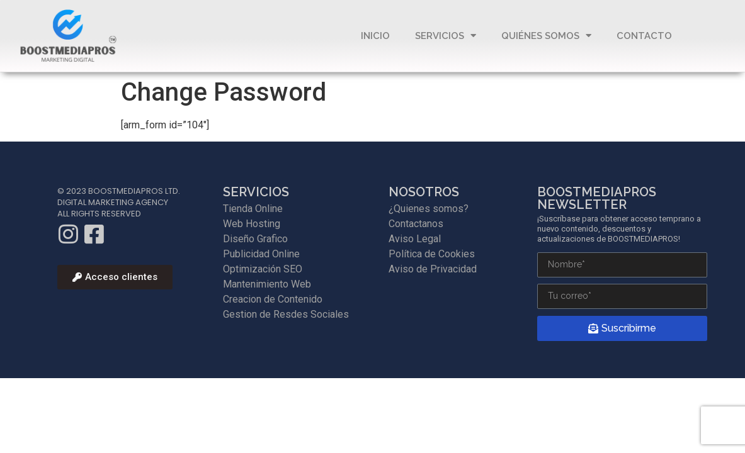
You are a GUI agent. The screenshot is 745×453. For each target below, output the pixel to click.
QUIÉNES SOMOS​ (546, 36)
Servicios (445, 36)
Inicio (375, 36)
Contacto (644, 36)
